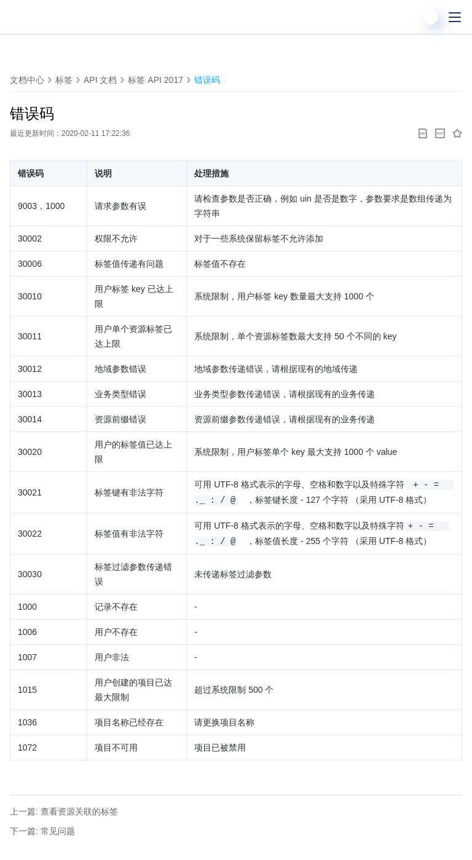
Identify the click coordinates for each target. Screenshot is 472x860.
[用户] (430, 17)
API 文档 (100, 80)
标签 (64, 80)
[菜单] (454, 17)
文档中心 (27, 80)
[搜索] (405, 17)
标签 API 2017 (155, 80)
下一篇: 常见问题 (42, 831)
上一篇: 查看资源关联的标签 (64, 811)
